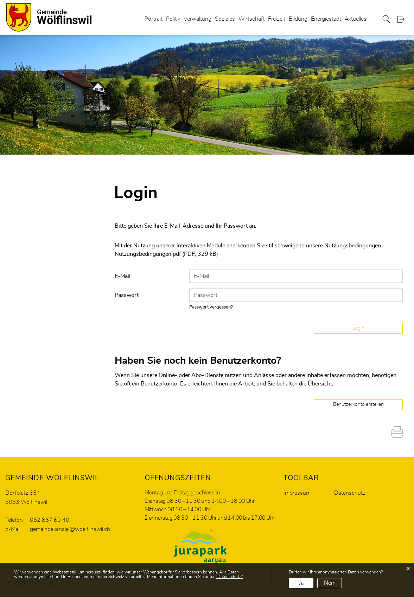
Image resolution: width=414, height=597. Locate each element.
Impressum (297, 493)
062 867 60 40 (49, 520)
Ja (301, 583)
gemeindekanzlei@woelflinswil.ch (70, 529)
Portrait (154, 19)
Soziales (225, 19)
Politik (173, 19)
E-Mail (122, 276)
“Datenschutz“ (229, 577)
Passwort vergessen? (211, 307)
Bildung (298, 19)
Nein (330, 583)
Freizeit (276, 19)
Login (403, 19)
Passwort (127, 295)
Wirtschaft (251, 19)
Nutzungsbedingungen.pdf (148, 254)
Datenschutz (349, 493)
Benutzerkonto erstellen (358, 404)
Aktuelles (356, 19)
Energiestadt (326, 19)
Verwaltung (197, 19)
